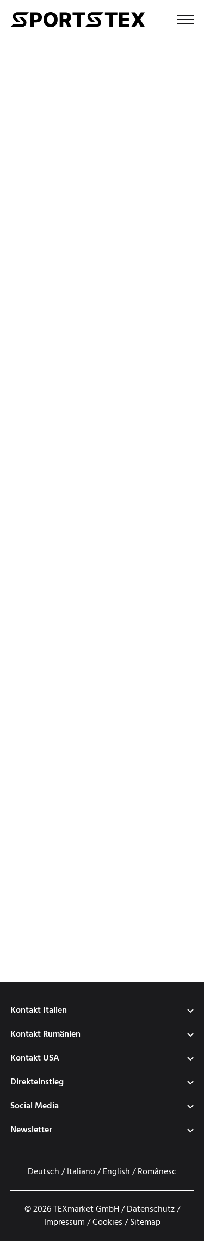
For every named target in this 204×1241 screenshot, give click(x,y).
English (116, 1171)
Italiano (81, 1171)
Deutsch (43, 1171)
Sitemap (145, 1222)
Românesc (157, 1171)
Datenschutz (151, 1209)
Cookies (107, 1222)
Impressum (64, 1222)
